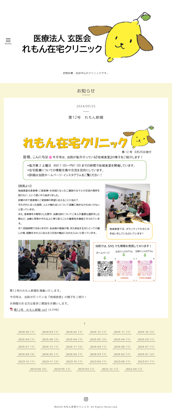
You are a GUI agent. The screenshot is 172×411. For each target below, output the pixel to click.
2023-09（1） (99, 361)
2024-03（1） (99, 354)
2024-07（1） (146, 346)
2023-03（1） (86, 369)
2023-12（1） (27, 361)
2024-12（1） (51, 346)
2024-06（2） (27, 354)
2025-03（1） (146, 339)
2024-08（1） (122, 346)
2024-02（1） (122, 354)
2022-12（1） (110, 369)
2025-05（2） (99, 339)
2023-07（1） (146, 361)
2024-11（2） (75, 346)
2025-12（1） (99, 331)
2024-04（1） (75, 354)
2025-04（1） (122, 339)
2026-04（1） (27, 331)
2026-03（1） (51, 331)
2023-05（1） (63, 369)
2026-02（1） (75, 331)
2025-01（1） (27, 346)
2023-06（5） (39, 369)
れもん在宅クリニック (76, 406)
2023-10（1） (75, 361)
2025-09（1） (27, 339)
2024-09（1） (99, 346)
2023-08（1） (122, 361)
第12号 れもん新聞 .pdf (30, 310)
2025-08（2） (51, 339)
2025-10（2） (146, 331)
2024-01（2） (146, 354)
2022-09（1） (134, 369)
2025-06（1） (75, 339)
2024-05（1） (51, 354)
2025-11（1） (122, 331)
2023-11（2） (51, 361)
